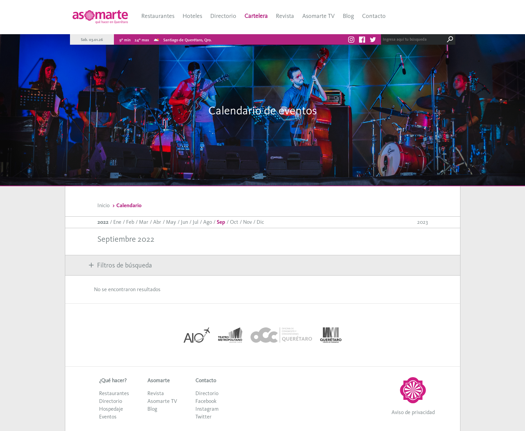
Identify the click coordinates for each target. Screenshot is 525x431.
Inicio (103, 205)
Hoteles (192, 16)
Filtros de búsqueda (120, 265)
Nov (247, 222)
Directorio (223, 16)
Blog (348, 16)
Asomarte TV (318, 16)
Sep (221, 222)
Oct (234, 222)
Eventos (108, 416)
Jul (195, 222)
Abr (157, 222)
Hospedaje (111, 409)
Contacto (374, 16)
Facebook (205, 401)
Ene (117, 222)
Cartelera (256, 16)
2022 (103, 222)
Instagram (207, 409)
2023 (422, 222)
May (171, 222)
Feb (130, 222)
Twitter (203, 416)
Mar (143, 222)
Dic (260, 222)
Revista (285, 16)
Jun (184, 222)
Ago (207, 222)
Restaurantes (157, 16)
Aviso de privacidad (413, 412)
